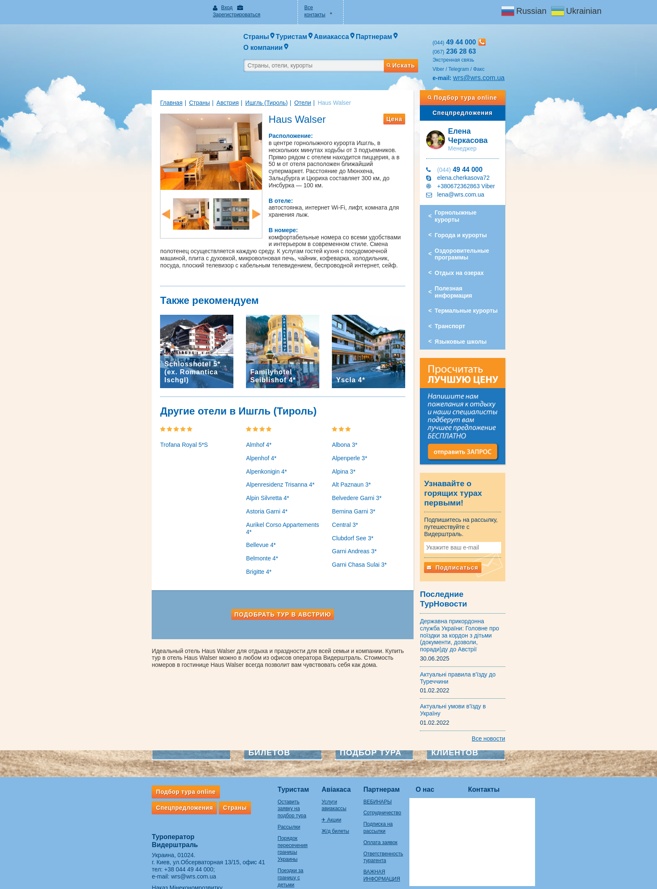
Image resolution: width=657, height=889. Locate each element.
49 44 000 (476, 148)
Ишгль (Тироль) (233, 87)
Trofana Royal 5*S (151, 446)
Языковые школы (477, 306)
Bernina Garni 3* (353, 512)
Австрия (195, 87)
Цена (411, 104)
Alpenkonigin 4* (250, 472)
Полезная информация (484, 260)
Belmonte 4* (245, 552)
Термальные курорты (482, 275)
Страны (166, 87)
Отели (269, 87)
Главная (138, 87)
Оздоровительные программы (478, 226)
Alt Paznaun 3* (351, 486)
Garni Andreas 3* (354, 552)
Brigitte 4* (242, 565)
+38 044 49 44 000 (156, 814)
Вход (205, 7)
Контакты (486, 734)
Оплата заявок (373, 787)
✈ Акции (311, 758)
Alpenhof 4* (245, 459)
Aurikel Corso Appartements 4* (270, 526)
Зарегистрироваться (248, 7)
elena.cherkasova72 (480, 156)
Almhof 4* (242, 446)
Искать (416, 47)
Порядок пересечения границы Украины (265, 783)
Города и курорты (477, 206)
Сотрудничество (375, 758)
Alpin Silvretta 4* (251, 499)
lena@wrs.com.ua (477, 173)
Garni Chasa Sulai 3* (359, 565)
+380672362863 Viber (483, 164)
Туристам (260, 734)
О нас (428, 734)
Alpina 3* (343, 472)
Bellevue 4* (244, 539)
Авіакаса (316, 734)
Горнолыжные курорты (485, 191)
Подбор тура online (487, 82)
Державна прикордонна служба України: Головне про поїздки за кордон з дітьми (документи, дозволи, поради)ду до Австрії (480, 590)
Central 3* (345, 526)
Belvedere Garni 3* (356, 499)
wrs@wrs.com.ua (495, 62)
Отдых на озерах (475, 244)
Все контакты (314, 7)
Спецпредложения (487, 97)
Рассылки (256, 765)
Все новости (521, 683)
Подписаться (469, 535)
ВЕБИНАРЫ (370, 746)
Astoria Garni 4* (250, 512)
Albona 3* (344, 446)
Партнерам (374, 734)
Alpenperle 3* (349, 459)
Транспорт (466, 291)
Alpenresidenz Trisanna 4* (264, 486)
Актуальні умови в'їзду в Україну (481, 658)
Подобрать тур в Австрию (274, 608)
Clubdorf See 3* (352, 539)
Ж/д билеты (315, 769)
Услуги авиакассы (322, 746)
